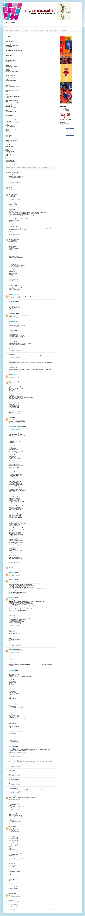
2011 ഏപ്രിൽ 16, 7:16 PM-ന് (14, 775)
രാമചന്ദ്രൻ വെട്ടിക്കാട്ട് (12, 649)
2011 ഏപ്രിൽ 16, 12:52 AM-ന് (14, 645)
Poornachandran (11, 656)
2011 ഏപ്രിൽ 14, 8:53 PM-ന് (14, 357)
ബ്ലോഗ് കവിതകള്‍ (29, 26)
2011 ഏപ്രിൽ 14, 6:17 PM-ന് (14, 206)
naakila (9, 565)
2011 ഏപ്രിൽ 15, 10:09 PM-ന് (14, 633)
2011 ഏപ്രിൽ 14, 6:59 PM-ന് (14, 281)
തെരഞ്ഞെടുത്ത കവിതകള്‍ (37, 30)
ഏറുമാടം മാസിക (11, 237)
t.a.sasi (9, 615)
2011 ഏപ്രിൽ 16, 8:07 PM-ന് (14, 784)
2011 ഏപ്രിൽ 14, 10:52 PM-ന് (14, 370)
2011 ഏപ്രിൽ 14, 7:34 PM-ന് (14, 350)
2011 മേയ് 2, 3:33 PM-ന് (13, 904)
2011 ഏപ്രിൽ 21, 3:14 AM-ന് (14, 889)
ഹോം (31, 909)
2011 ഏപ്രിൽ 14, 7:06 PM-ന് (14, 290)
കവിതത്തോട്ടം (25, 30)
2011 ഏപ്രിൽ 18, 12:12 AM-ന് (14, 809)
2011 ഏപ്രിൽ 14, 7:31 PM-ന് (14, 326)
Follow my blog (69, 134)
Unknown (10, 192)
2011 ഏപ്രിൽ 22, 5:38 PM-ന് (14, 896)
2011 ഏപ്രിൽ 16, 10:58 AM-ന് (14, 659)
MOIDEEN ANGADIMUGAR (13, 636)
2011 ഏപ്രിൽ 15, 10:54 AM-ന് (14, 562)
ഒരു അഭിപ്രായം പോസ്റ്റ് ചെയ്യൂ (13, 906)
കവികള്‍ (12, 26)
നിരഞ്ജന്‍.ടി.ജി (11, 788)
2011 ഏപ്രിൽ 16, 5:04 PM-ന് (14, 756)
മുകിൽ (9, 354)
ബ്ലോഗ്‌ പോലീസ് (11, 433)
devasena (10, 796)
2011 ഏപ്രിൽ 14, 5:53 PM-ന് (14, 182)
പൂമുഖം (6, 26)
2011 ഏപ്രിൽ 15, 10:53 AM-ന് (14, 552)
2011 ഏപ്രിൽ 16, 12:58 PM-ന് (14, 666)
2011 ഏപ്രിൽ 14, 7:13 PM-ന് (14, 297)
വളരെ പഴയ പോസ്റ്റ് (51, 909)
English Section (48, 30)
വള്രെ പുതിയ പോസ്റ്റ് (10, 909)
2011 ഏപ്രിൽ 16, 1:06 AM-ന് (14, 652)
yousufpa (10, 209)
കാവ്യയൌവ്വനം (8, 30)
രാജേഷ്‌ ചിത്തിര (11, 321)
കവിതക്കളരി (56, 30)
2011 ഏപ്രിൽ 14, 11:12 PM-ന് (14, 413)
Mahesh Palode (11, 572)
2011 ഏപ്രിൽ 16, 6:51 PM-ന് (14, 766)
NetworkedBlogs (68, 128)
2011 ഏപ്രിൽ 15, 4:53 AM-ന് (14, 429)
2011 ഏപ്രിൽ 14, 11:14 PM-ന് (14, 422)
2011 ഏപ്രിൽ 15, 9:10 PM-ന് (14, 625)
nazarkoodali (10, 629)
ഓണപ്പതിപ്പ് (63, 30)
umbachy (10, 417)
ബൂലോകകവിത (69, 130)
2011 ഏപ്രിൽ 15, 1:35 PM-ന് (14, 593)
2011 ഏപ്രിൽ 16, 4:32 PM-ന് (14, 742)
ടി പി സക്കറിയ (11, 226)
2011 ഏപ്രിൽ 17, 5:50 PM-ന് (14, 799)
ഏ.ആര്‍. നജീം (11, 367)
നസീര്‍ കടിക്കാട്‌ (11, 174)
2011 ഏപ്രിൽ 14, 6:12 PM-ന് (14, 199)
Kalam (9, 900)
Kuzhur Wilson (11, 760)
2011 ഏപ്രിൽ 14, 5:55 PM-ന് (14, 189)
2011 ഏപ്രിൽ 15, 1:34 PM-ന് (14, 575)
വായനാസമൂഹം (19, 26)
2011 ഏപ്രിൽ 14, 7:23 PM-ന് (14, 317)
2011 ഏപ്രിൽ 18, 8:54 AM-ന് (14, 822)
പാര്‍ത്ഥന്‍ (10, 662)
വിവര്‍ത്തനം (17, 30)
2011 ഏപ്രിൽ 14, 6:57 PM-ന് (14, 234)
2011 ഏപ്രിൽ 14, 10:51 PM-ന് (14, 364)
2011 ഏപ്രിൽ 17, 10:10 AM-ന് (14, 792)
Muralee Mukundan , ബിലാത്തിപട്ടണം (15, 426)
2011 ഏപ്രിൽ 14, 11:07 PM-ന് (14, 377)
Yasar (9, 186)
